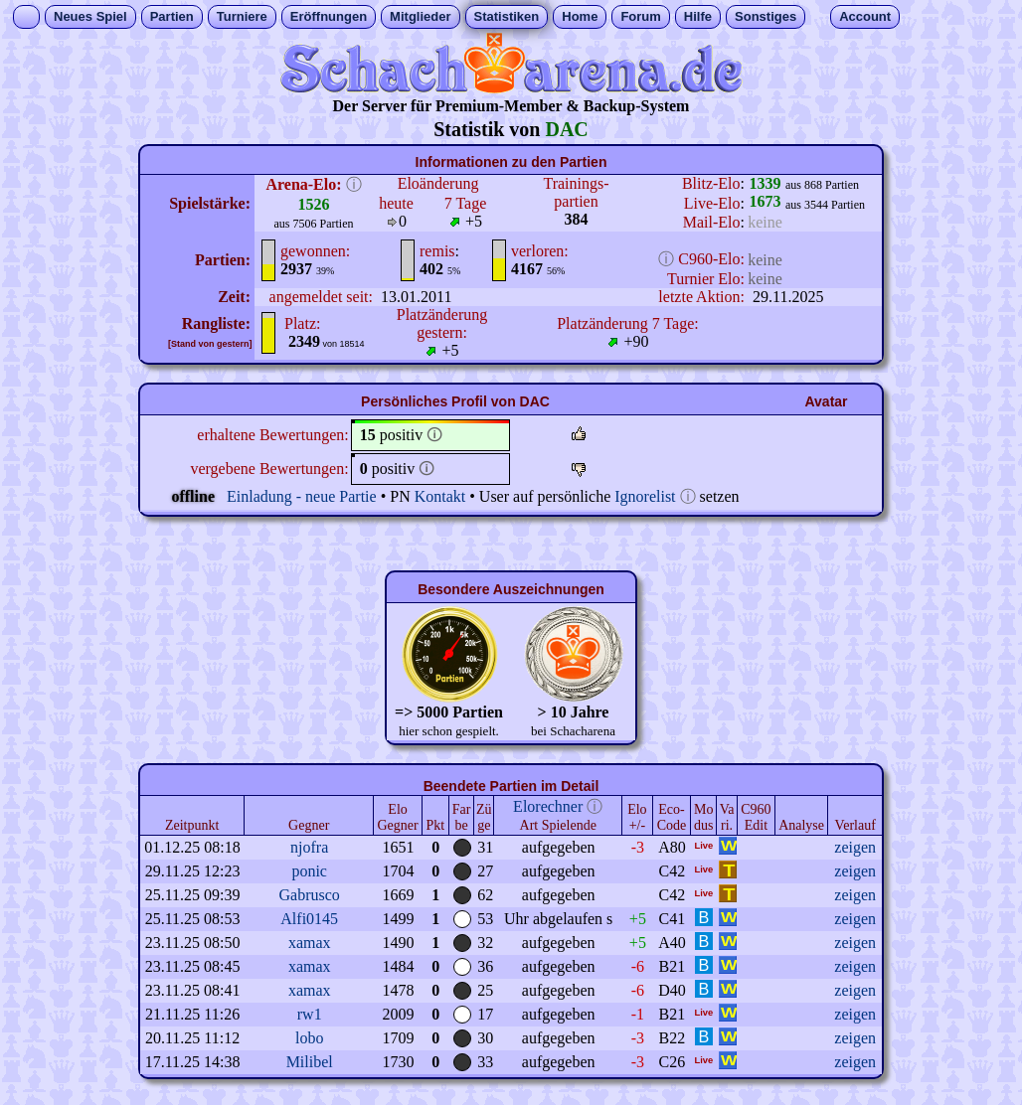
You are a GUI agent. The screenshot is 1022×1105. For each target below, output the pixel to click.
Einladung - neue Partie (302, 496)
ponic (309, 871)
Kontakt (440, 496)
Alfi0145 (309, 918)
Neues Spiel (90, 16)
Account (865, 16)
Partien (172, 16)
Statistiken (507, 16)
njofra (309, 847)
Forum (640, 16)
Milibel (309, 1061)
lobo (309, 1037)
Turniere (242, 16)
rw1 (309, 1014)
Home (579, 16)
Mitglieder (420, 16)
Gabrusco (309, 894)
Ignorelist (644, 496)
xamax (309, 942)
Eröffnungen (328, 16)
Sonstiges (765, 16)
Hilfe (698, 16)
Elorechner (548, 806)
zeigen (855, 847)
